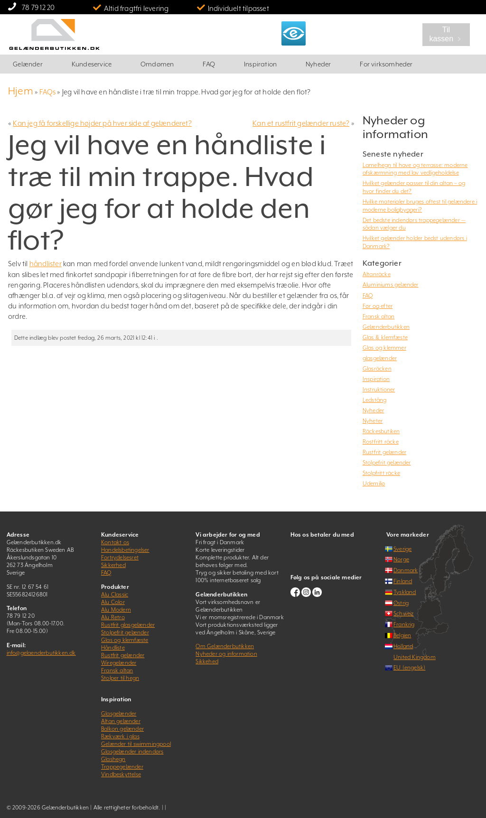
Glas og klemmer (384, 347)
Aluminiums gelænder (391, 284)
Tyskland (404, 592)
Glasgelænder (118, 713)
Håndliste (113, 647)
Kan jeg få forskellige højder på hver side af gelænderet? (102, 123)
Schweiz (403, 613)
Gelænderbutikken (386, 327)
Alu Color (113, 602)
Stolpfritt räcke (381, 473)
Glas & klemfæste (385, 337)
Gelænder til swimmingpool (136, 744)
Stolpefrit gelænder (387, 462)
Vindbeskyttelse (121, 774)
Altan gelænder (120, 721)
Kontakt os (115, 542)
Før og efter (378, 306)
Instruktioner (379, 389)
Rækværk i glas (120, 736)
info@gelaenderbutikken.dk (41, 653)
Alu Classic (114, 594)
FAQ (209, 64)
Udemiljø (374, 483)
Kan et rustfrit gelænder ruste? (300, 123)
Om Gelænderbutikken (225, 646)
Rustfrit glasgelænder (128, 625)
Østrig (401, 603)
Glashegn (113, 759)
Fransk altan (378, 316)
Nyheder (318, 64)
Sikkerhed (113, 565)
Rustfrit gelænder (384, 452)
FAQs (47, 92)
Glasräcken (377, 368)
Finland (402, 581)
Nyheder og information (226, 654)
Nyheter (373, 421)
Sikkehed (207, 661)
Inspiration (260, 64)
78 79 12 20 (38, 7)
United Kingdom (414, 657)
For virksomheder (386, 64)
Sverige (402, 549)
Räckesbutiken (381, 431)
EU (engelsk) (409, 667)
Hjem (20, 91)
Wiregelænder (118, 663)
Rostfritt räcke (381, 441)
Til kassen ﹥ (446, 34)
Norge (401, 559)
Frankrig (404, 624)
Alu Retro (113, 617)
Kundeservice (92, 64)
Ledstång (375, 400)
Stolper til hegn (120, 678)
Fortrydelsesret (120, 557)
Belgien (402, 635)
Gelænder (28, 64)
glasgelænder (380, 358)
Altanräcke (377, 274)
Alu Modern (116, 609)
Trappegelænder (122, 766)
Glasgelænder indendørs (132, 751)
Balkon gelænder (122, 728)
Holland (403, 646)
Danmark (405, 570)
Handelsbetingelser (125, 550)
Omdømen (157, 64)
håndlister (45, 264)
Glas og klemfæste (124, 640)
